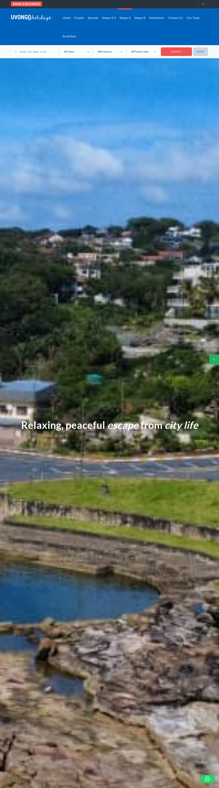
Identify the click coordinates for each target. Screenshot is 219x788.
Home (66, 17)
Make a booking (26, 4)
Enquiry (79, 17)
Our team (193, 17)
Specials (93, 17)
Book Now (69, 36)
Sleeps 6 (125, 17)
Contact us (175, 17)
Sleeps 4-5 (109, 17)
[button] (207, 779)
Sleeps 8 (139, 17)
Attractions (156, 17)
